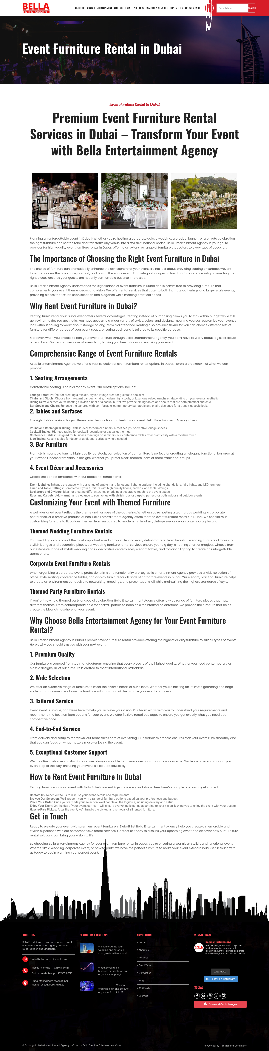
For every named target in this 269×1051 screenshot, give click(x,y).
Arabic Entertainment (99, 8)
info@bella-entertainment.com (49, 959)
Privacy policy (211, 1045)
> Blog (140, 980)
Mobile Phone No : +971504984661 (50, 967)
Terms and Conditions (234, 1045)
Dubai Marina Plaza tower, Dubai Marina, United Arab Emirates (50, 982)
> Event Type (144, 965)
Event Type (131, 8)
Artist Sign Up (193, 8)
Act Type (118, 8)
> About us (143, 950)
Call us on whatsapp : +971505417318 (52, 973)
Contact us (176, 8)
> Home (141, 942)
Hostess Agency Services (153, 8)
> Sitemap (142, 995)
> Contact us (144, 973)
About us (80, 8)
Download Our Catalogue (220, 1004)
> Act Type (142, 957)
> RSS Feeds (143, 988)
